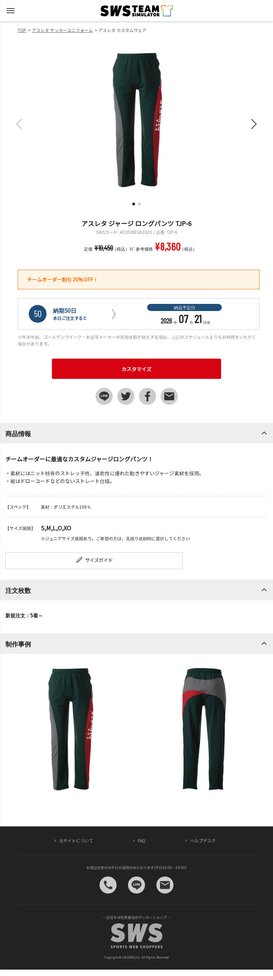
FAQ (141, 847)
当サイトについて (76, 847)
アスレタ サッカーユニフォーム (62, 30)
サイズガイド (73, 566)
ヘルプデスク (203, 847)
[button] (133, 204)
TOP (22, 30)
